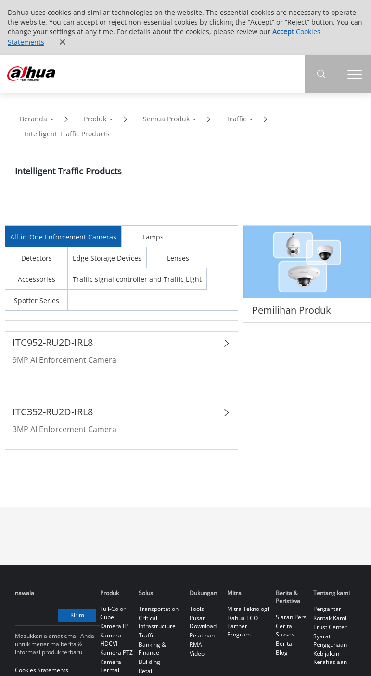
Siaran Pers (291, 617)
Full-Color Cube (113, 613)
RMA (196, 644)
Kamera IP (114, 626)
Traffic (236, 118)
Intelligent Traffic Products (67, 133)
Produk (95, 118)
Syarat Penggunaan (330, 640)
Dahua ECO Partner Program (242, 626)
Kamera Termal (110, 666)
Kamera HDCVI (110, 639)
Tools (197, 609)
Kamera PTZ (116, 653)
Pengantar (327, 609)
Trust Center (330, 627)
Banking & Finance (152, 648)
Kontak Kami (329, 618)
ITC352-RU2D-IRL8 (53, 411)
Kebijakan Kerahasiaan (330, 657)
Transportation (159, 609)
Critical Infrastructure (157, 622)
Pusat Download (203, 622)
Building (149, 662)
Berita (284, 643)
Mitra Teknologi (248, 609)
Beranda (33, 118)
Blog (282, 653)
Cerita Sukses (285, 630)
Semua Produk (166, 118)
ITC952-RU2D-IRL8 (53, 342)
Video (197, 653)
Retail (146, 671)
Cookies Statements (41, 670)
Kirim (78, 615)
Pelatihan (202, 635)
